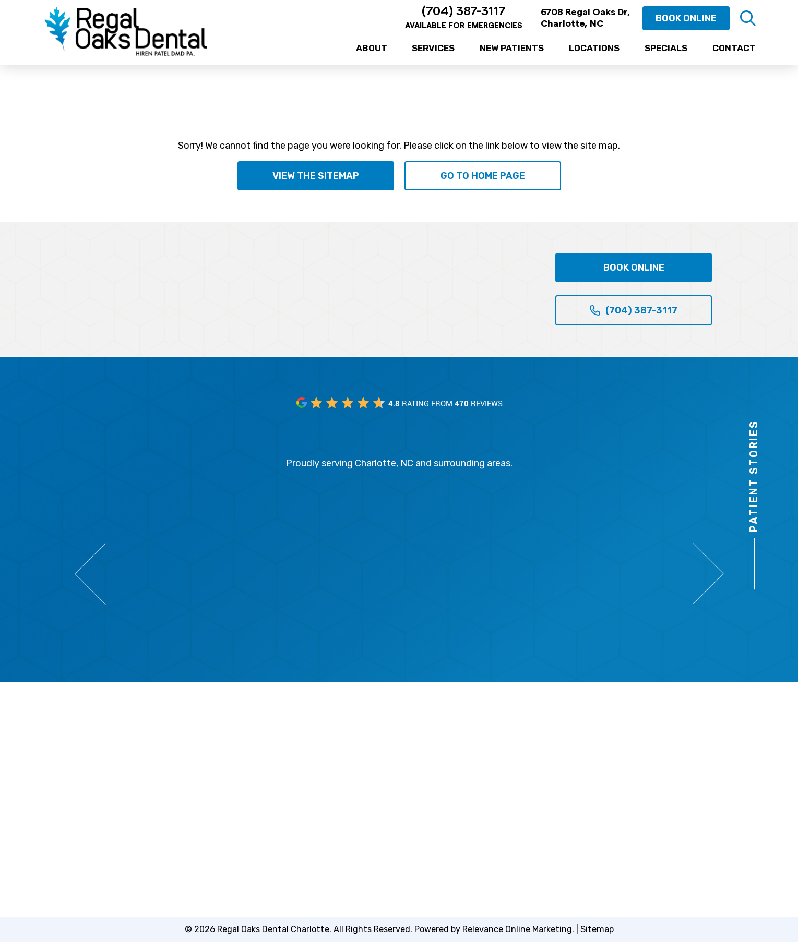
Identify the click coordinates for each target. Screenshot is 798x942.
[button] (747, 18)
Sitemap (597, 929)
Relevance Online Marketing (517, 929)
